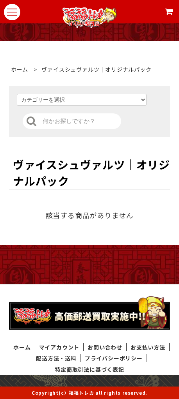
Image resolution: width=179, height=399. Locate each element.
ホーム (19, 69)
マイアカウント (59, 347)
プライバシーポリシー (114, 358)
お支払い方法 (148, 347)
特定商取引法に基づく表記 (89, 369)
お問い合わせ (105, 347)
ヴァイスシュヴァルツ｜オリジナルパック (94, 69)
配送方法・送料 (56, 358)
